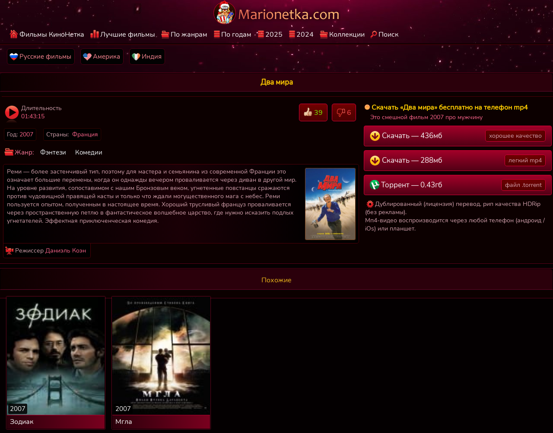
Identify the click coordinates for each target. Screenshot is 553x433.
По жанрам (189, 34)
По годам (236, 34)
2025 (274, 34)
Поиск (388, 34)
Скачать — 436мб (458, 136)
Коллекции (347, 34)
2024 (305, 34)
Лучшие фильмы (127, 34)
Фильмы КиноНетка (51, 34)
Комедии (88, 152)
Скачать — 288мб (458, 160)
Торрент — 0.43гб (458, 185)
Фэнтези (53, 152)
